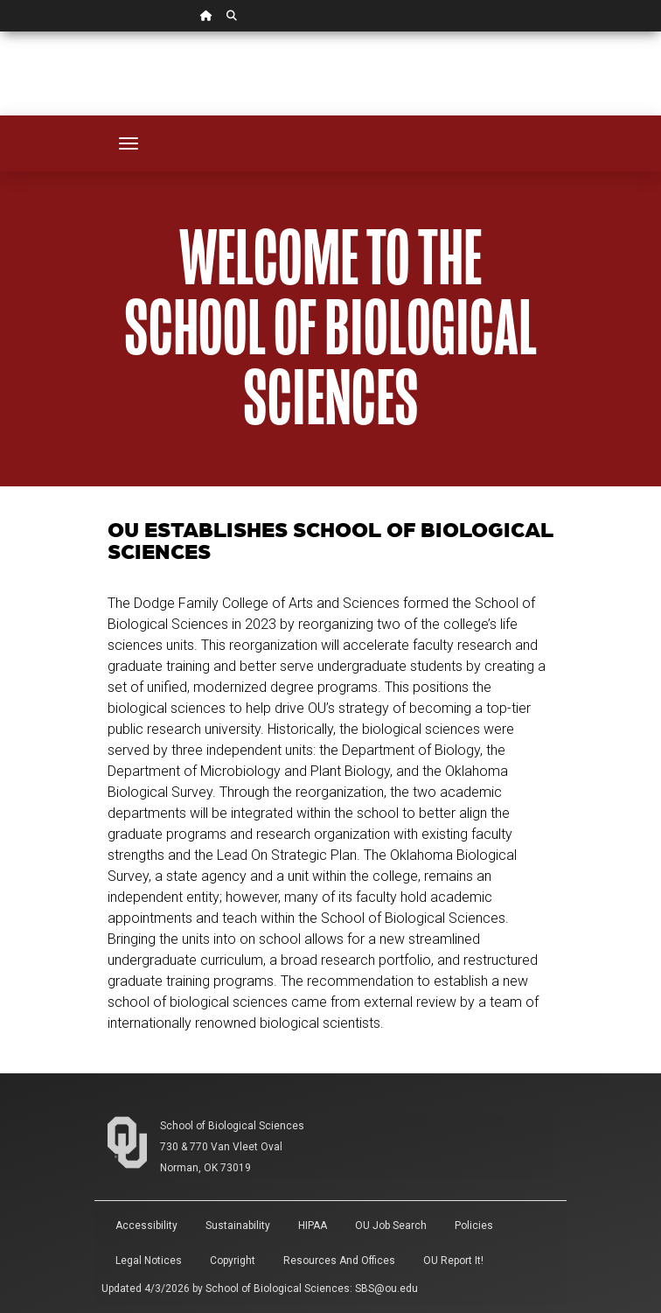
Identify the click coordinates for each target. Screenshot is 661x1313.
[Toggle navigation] (129, 143)
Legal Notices (148, 1260)
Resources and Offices (339, 1260)
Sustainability (237, 1225)
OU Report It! (453, 1260)
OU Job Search (391, 1225)
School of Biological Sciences (232, 1126)
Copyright (232, 1260)
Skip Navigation (0, 31)
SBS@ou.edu (386, 1288)
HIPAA (312, 1225)
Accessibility (146, 1225)
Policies (474, 1225)
